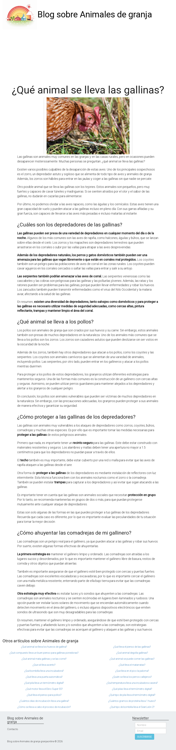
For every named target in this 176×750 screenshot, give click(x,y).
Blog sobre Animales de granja (94, 14)
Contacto (12, 729)
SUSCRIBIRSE (144, 736)
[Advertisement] (88, 55)
